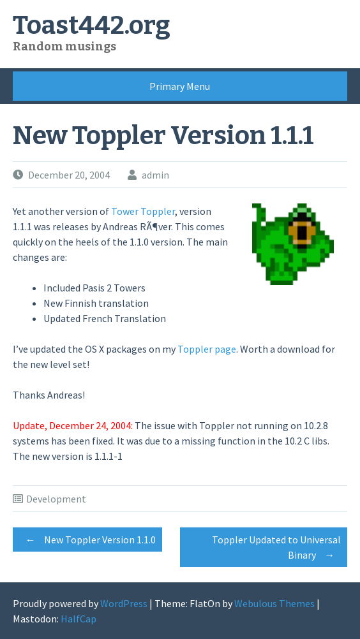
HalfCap (78, 618)
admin (155, 174)
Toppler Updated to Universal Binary (276, 549)
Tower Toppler (143, 211)
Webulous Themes (274, 603)
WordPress (123, 603)
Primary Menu (179, 86)
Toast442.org (91, 25)
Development (56, 498)
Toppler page (206, 348)
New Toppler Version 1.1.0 (87, 539)
